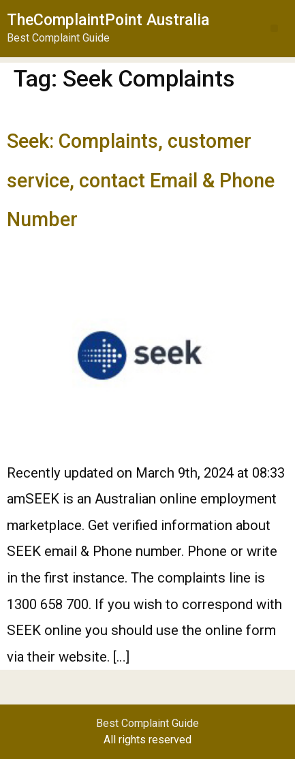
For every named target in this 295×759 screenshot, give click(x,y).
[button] (274, 28)
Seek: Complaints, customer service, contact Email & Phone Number (141, 180)
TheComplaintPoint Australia (108, 20)
